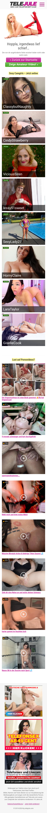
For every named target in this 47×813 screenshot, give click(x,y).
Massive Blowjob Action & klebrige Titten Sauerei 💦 (22, 554)
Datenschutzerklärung (15, 804)
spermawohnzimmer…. (11, 476)
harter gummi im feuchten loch (14, 631)
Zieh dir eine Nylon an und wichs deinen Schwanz (21, 593)
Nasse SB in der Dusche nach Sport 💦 (17, 670)
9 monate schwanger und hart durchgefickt (19, 437)
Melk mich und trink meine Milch (15, 515)
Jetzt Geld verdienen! (32, 804)
